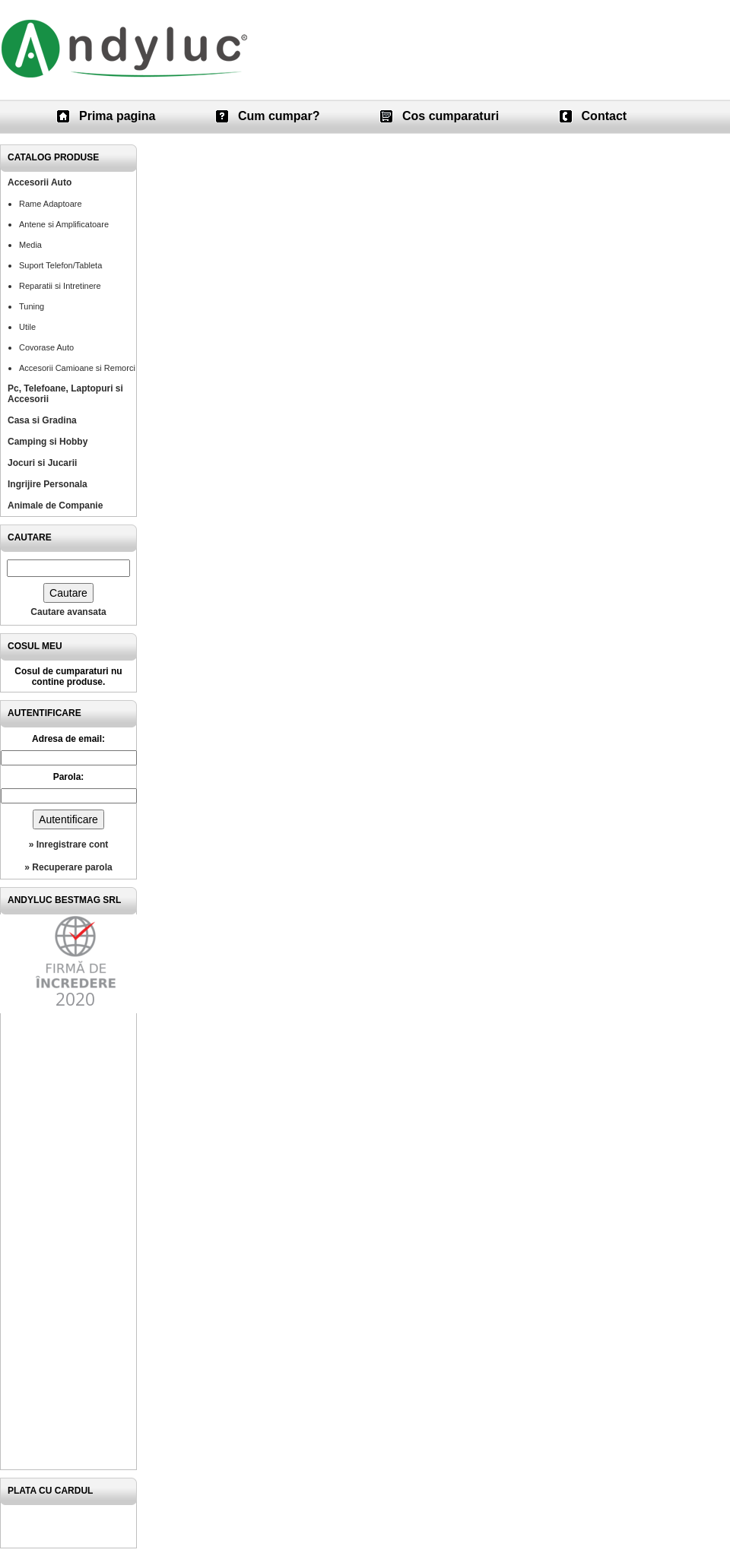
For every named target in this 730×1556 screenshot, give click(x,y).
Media (30, 244)
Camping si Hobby (47, 441)
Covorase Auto (46, 347)
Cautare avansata (68, 612)
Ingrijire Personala (47, 484)
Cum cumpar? (279, 115)
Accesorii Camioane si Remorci (77, 367)
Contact (604, 115)
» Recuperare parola (68, 867)
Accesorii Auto (39, 182)
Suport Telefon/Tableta (60, 265)
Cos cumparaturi (450, 115)
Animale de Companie (55, 505)
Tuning (31, 306)
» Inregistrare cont (69, 844)
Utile (27, 326)
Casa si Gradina (42, 420)
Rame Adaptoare (50, 203)
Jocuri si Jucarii (42, 463)
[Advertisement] (68, 1241)
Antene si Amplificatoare (64, 224)
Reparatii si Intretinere (60, 285)
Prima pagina (117, 115)
